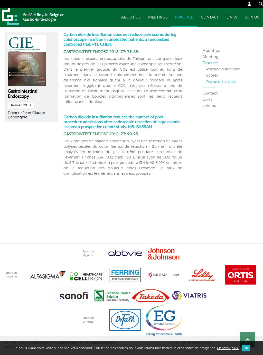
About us (130, 17)
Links (232, 17)
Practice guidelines (223, 69)
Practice (184, 17)
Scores (212, 75)
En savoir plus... (228, 348)
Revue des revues (221, 82)
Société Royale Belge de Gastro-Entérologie (43, 17)
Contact (210, 17)
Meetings (157, 17)
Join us (252, 17)
